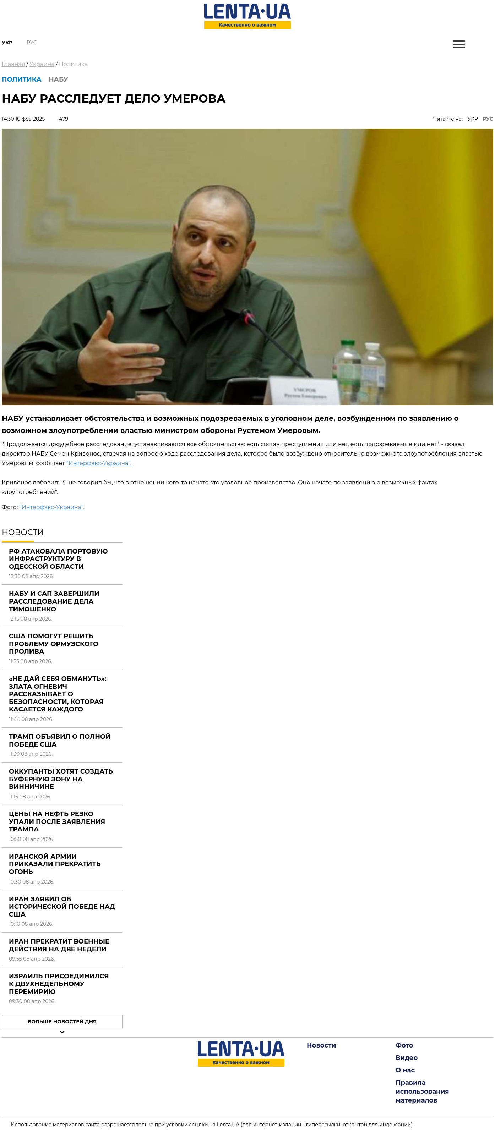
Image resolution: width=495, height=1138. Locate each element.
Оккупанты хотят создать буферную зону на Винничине (61, 779)
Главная (13, 64)
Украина (42, 64)
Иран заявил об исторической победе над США (62, 906)
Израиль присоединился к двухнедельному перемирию (59, 983)
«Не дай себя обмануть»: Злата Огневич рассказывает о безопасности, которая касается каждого (57, 694)
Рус (32, 42)
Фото (404, 1045)
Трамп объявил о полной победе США (60, 740)
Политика (73, 64)
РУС (488, 119)
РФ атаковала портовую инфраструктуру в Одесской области (58, 559)
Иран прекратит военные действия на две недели (59, 945)
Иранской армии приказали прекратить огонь (55, 864)
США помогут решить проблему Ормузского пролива (54, 643)
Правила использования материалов (422, 1091)
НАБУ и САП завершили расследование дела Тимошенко (54, 601)
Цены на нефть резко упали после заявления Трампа (57, 821)
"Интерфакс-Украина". (98, 463)
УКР (473, 119)
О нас (405, 1070)
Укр (7, 42)
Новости (321, 1045)
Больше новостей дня (62, 1021)
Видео (407, 1058)
